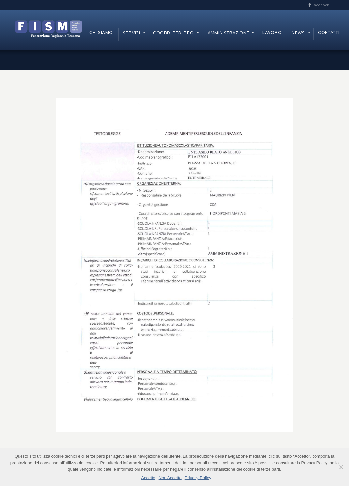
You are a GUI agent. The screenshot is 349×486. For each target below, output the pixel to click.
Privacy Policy (198, 477)
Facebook (320, 4)
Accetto (148, 477)
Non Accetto (170, 477)
